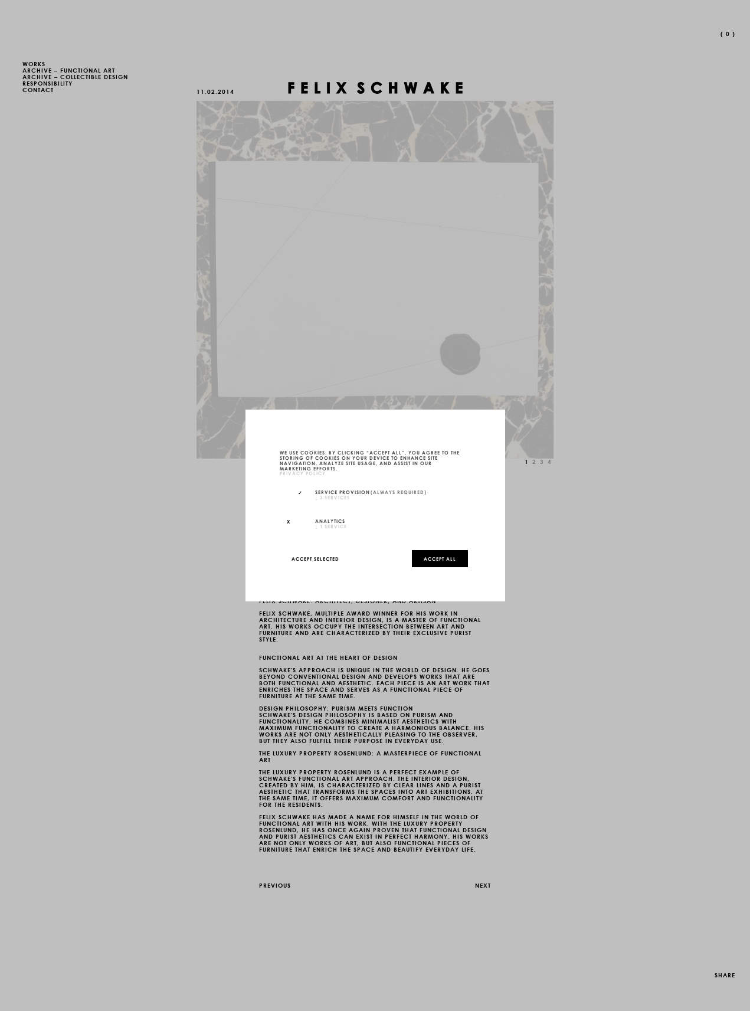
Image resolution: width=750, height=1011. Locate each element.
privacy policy (303, 473)
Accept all (440, 558)
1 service (331, 525)
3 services (332, 496)
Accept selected (315, 558)
